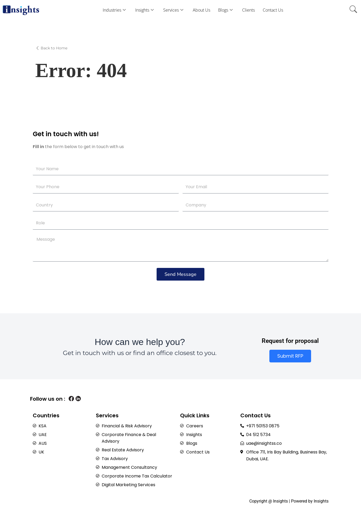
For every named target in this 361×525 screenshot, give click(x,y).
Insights (144, 10)
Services (173, 10)
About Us (201, 10)
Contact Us (273, 10)
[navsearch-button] (353, 10)
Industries (114, 10)
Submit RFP (290, 353)
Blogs (225, 10)
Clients (248, 10)
